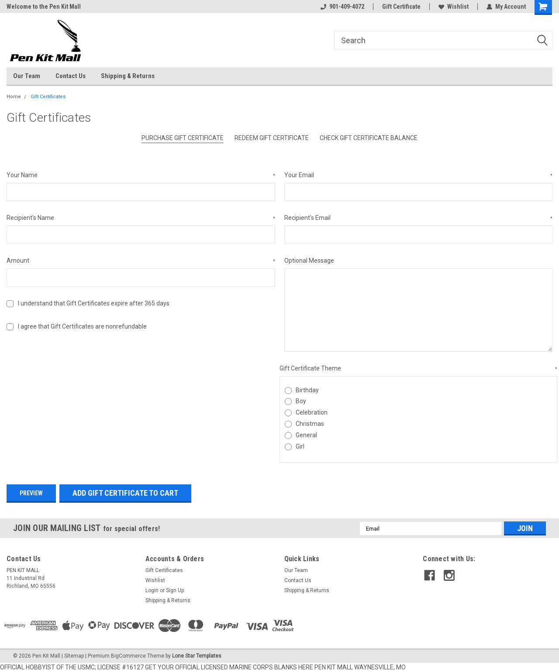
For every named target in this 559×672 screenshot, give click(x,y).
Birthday (307, 390)
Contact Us (70, 76)
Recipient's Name (141, 218)
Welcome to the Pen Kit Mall (44, 6)
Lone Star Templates (196, 656)
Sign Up (175, 590)
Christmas (310, 423)
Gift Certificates (48, 96)
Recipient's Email (418, 218)
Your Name (141, 175)
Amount (141, 261)
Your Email (418, 175)
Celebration (312, 412)
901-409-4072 (342, 6)
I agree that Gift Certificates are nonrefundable (82, 326)
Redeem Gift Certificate (272, 137)
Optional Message (309, 260)
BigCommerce (128, 656)
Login (152, 590)
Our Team (26, 76)
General (306, 435)
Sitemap (74, 656)
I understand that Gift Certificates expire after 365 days (93, 303)
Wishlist (453, 6)
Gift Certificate (401, 6)
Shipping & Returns (128, 76)
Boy (301, 401)
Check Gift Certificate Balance (369, 137)
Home (14, 96)
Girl (300, 446)
